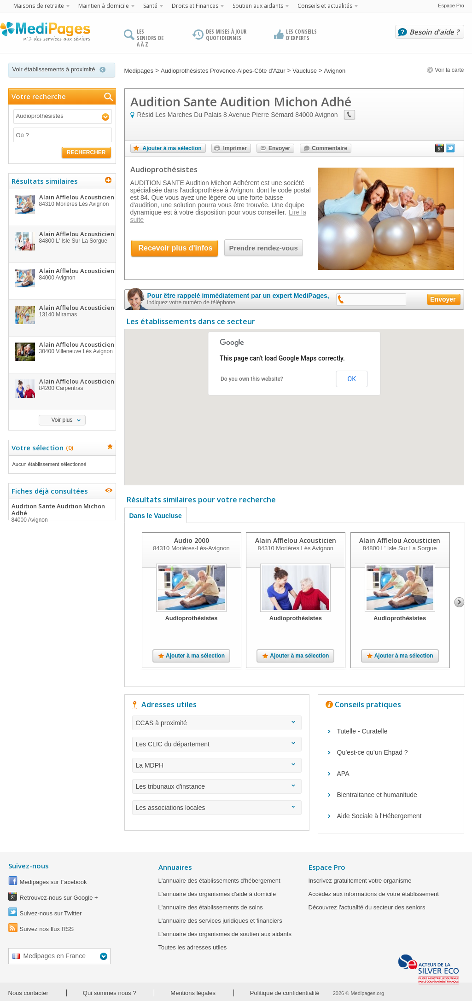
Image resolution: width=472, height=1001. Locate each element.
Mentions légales (193, 992)
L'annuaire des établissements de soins (210, 907)
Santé (150, 6)
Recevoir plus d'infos (176, 248)
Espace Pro (451, 5)
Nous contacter (28, 992)
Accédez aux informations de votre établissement (374, 893)
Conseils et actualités (324, 6)
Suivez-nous (28, 865)
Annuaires (175, 867)
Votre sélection (41, 447)
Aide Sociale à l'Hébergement (379, 816)
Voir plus (61, 420)
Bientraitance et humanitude (377, 794)
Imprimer (235, 148)
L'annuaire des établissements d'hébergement (219, 880)
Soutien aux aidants (258, 6)
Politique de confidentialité (285, 992)
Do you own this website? (252, 379)
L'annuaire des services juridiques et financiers (220, 920)
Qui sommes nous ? (109, 992)
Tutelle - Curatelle (362, 731)
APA (343, 773)
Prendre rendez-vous (263, 248)
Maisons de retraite (38, 6)
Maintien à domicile (103, 6)
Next (459, 602)
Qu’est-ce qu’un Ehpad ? (372, 752)
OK (352, 379)
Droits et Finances (195, 6)
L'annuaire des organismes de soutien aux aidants (224, 934)
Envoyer (279, 148)
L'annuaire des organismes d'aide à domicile (217, 893)
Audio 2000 (191, 540)
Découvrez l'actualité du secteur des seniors (367, 907)
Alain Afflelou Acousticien (295, 540)
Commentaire (329, 148)
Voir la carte (445, 70)
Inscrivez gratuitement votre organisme (360, 880)
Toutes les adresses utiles (192, 947)
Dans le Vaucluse (155, 515)
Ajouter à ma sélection (172, 148)
